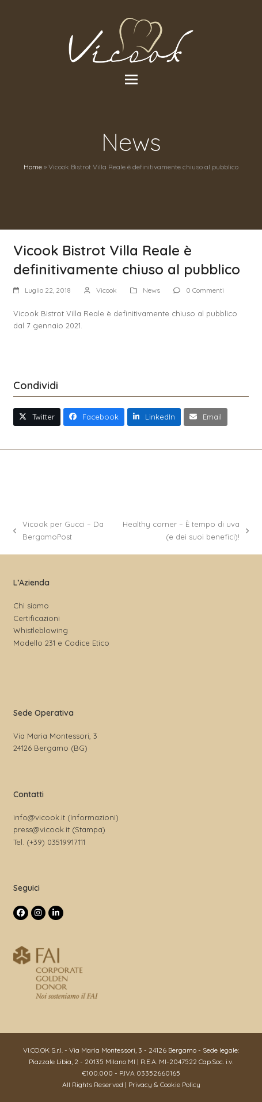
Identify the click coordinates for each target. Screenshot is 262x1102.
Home (33, 166)
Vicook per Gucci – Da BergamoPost (58, 531)
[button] (131, 79)
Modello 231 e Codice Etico (61, 642)
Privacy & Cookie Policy (164, 1084)
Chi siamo (31, 605)
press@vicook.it (41, 829)
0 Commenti (205, 290)
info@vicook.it (39, 817)
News (151, 290)
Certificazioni (36, 618)
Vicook (106, 290)
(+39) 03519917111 (55, 842)
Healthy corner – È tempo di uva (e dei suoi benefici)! (183, 531)
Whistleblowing (40, 630)
